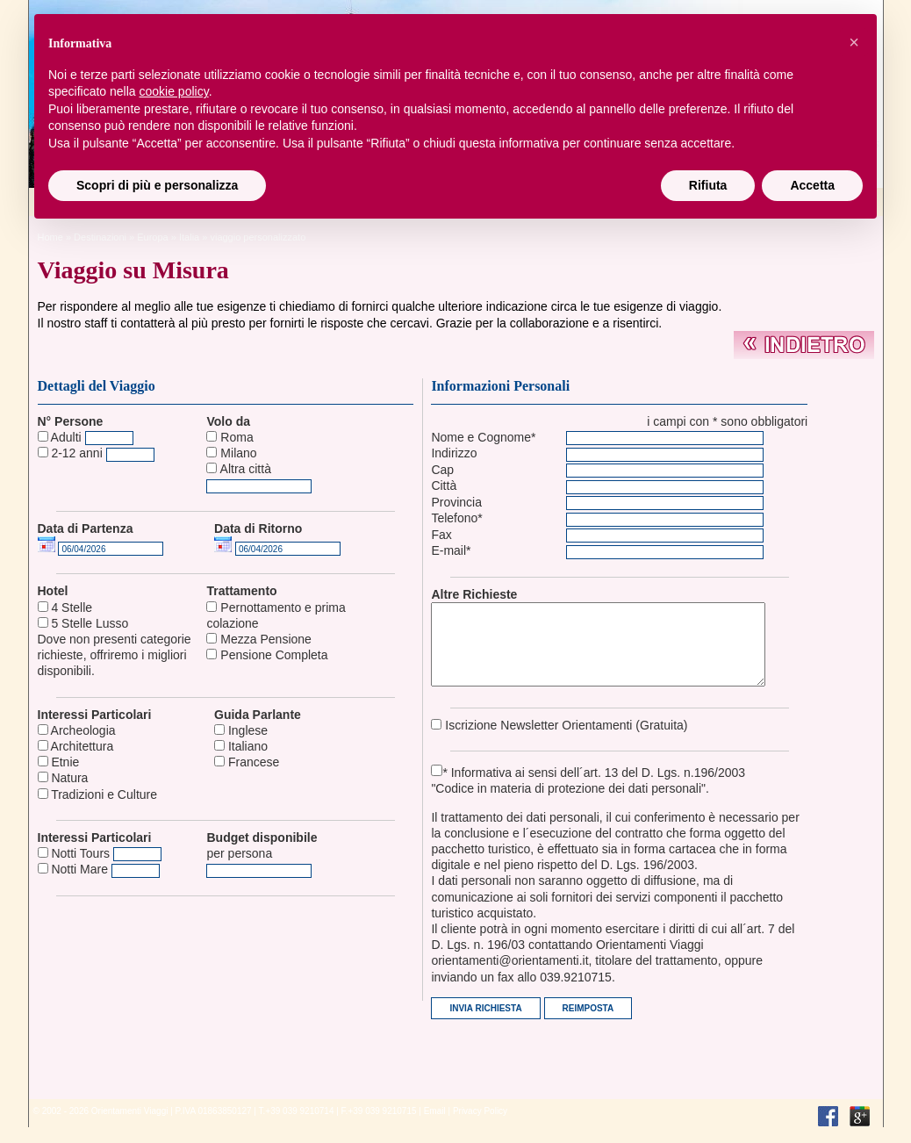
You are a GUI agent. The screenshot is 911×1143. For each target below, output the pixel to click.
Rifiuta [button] (708, 185)
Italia (189, 237)
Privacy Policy (480, 1127)
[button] (854, 42)
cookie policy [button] (174, 91)
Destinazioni (100, 237)
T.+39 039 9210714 (296, 1127)
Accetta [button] (812, 185)
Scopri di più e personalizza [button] (157, 185)
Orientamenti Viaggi (130, 1127)
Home (50, 237)
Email (435, 1127)
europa (152, 237)
